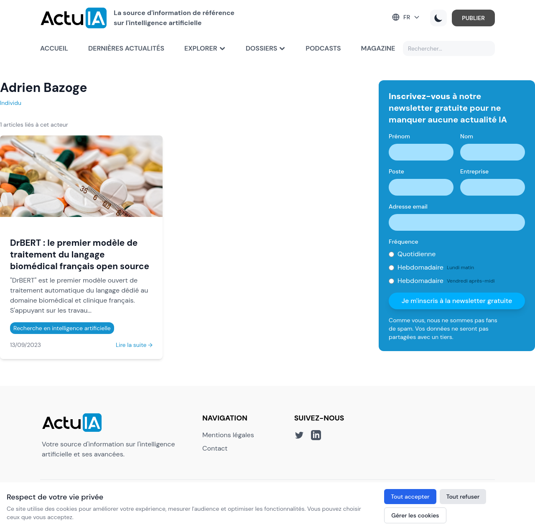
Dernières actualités (126, 48)
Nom (466, 136)
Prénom (399, 136)
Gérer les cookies (415, 515)
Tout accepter (410, 496)
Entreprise (474, 171)
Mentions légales (228, 435)
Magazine (378, 48)
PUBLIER (473, 18)
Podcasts (323, 48)
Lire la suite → (134, 345)
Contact (214, 448)
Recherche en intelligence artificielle (62, 328)
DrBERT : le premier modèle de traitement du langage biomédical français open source (79, 254)
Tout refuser (463, 496)
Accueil (54, 48)
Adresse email (408, 206)
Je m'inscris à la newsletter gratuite (457, 300)
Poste (396, 171)
